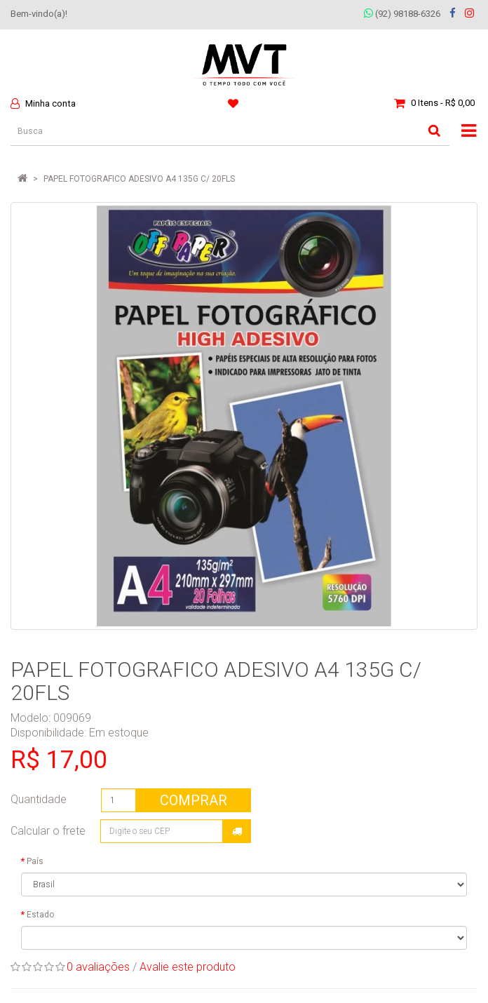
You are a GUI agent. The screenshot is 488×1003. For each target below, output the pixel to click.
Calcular (237, 831)
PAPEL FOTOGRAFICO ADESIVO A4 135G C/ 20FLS (139, 179)
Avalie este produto (188, 967)
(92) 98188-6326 (402, 13)
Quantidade (39, 799)
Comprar (193, 800)
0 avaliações (98, 967)
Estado (40, 915)
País (35, 861)
